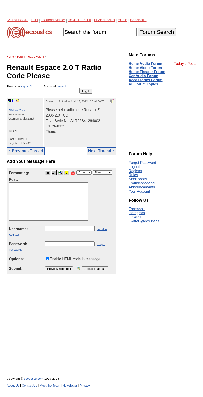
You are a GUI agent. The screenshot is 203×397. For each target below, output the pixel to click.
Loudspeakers (53, 20)
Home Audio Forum (145, 64)
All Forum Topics (143, 84)
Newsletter (70, 385)
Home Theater (79, 20)
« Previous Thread (25, 151)
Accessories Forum (146, 80)
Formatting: (19, 173)
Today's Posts (185, 64)
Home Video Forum (145, 68)
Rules (133, 175)
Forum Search (156, 32)
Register (135, 171)
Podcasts (138, 20)
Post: (13, 179)
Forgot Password (142, 163)
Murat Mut (16, 110)
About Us (13, 385)
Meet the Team (50, 385)
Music (122, 20)
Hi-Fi (34, 20)
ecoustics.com (33, 378)
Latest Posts (17, 20)
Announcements (142, 187)
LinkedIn (136, 217)
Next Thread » (101, 151)
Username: (25, 89)
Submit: (16, 268)
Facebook (137, 209)
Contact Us (29, 385)
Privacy (85, 385)
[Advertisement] (61, 323)
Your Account (139, 191)
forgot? (61, 86)
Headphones (104, 20)
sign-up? (26, 86)
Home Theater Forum (147, 72)
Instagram (137, 213)
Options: (16, 259)
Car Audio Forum (143, 76)
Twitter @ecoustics (144, 221)
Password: (62, 89)
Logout (134, 167)
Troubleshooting (142, 183)
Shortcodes (138, 179)
